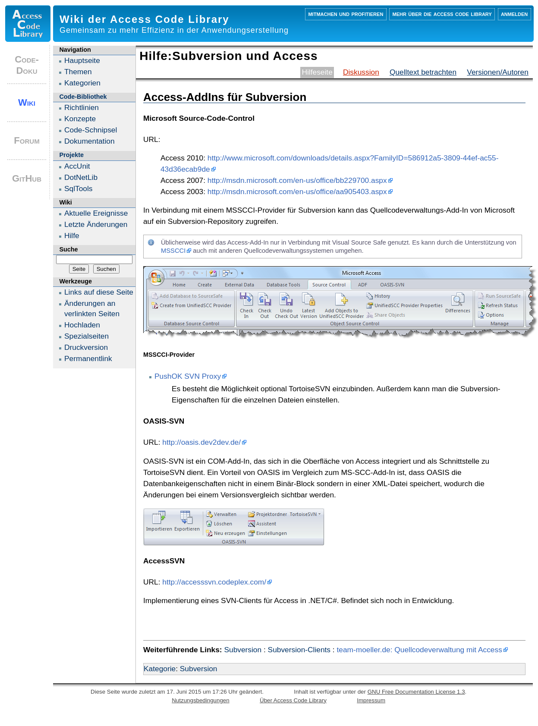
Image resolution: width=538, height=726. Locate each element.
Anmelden (514, 13)
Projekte (71, 154)
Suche (68, 249)
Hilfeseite (317, 72)
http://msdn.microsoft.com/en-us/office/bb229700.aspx (297, 180)
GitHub (26, 178)
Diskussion (361, 72)
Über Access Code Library (293, 700)
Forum (26, 140)
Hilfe (71, 235)
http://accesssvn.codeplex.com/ (214, 582)
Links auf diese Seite (98, 292)
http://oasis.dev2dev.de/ (201, 442)
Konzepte (80, 118)
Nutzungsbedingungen (200, 700)
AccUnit (77, 166)
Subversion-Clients (299, 649)
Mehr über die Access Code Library (442, 13)
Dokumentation (89, 141)
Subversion (242, 649)
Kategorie (160, 668)
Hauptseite (82, 60)
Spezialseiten (86, 336)
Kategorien (82, 83)
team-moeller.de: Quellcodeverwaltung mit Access (419, 649)
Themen (78, 71)
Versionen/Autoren (498, 72)
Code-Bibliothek (83, 96)
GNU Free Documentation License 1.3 (416, 691)
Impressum (371, 700)
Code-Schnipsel (90, 130)
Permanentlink (88, 358)
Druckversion (86, 347)
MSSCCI (173, 250)
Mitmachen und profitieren (345, 13)
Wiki (26, 102)
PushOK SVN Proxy (187, 376)
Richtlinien (81, 107)
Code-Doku (27, 65)
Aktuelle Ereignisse (96, 213)
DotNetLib (81, 177)
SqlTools (78, 188)
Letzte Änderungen (95, 224)
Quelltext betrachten (423, 72)
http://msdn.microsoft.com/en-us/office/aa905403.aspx (297, 191)
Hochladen (82, 325)
